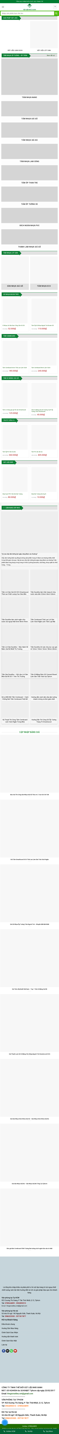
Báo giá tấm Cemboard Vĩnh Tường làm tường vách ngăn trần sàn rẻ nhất (29, 1248)
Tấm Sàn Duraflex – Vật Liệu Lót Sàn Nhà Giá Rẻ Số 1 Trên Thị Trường (15, 675)
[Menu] (3, 7)
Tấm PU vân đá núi (36, 452)
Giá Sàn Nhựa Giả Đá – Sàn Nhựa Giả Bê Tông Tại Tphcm (29, 1183)
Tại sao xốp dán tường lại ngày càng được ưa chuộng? (19, 554)
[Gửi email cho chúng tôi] (7, 1351)
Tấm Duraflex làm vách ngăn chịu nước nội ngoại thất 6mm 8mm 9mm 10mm (15, 622)
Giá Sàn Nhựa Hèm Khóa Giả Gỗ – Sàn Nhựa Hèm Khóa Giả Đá (29, 1119)
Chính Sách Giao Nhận (10, 1332)
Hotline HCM (9, 1431)
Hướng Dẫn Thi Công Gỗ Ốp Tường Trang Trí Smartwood (44, 721)
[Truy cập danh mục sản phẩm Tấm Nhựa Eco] (44, 273)
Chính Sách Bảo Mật (9, 1341)
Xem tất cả (51, 55)
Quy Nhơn (48, 1431)
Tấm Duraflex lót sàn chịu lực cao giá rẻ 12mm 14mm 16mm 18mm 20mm (44, 648)
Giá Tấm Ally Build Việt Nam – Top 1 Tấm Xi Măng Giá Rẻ (29, 989)
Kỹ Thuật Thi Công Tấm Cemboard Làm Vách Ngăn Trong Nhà (15, 721)
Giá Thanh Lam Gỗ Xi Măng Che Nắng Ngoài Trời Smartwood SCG (29, 1054)
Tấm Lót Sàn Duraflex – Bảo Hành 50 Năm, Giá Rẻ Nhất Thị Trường (15, 648)
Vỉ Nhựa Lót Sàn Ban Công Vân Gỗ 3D (13, 325)
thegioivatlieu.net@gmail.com (16, 1306)
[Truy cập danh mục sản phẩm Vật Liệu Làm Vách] (15, 37)
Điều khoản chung (8, 1324)
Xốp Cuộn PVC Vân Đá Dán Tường (12, 494)
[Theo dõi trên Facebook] (3, 1351)
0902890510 (10, 1406)
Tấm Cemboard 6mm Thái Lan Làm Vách (14, 367)
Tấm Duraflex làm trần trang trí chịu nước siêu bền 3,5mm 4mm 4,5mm (43, 593)
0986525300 (10, 1418)
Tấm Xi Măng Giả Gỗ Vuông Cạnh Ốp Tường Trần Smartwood (42, 410)
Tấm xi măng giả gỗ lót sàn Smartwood (14, 410)
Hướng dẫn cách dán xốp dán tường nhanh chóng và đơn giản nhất (44, 698)
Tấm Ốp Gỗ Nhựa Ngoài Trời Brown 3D (42, 325)
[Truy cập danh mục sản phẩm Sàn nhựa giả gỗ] (15, 273)
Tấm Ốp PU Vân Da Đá (9, 452)
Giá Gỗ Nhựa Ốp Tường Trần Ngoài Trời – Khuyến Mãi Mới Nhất (29, 924)
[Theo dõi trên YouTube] (15, 1351)
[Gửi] (56, 13)
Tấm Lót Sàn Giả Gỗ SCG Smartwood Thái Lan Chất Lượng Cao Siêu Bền (15, 593)
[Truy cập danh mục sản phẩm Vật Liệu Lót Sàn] (44, 37)
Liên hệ (4, 1345)
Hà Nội (28, 1431)
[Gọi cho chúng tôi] (11, 1351)
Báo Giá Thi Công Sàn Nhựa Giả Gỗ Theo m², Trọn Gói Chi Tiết (29, 794)
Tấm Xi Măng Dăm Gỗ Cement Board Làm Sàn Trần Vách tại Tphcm (44, 675)
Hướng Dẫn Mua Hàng (10, 1328)
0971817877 (23, 1418)
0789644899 (23, 1406)
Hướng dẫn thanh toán (10, 1337)
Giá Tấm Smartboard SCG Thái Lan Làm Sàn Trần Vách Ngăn (29, 859)
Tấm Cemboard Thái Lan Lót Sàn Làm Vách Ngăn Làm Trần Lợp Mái (43, 621)
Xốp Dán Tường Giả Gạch (38, 494)
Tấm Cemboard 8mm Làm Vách (40, 367)
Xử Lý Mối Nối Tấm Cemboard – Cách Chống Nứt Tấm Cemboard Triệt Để (15, 698)
